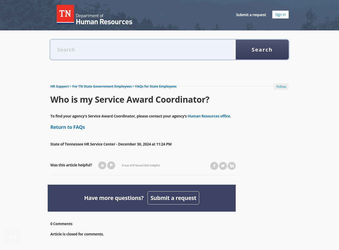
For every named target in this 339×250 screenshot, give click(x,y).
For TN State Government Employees (102, 86)
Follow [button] (281, 86)
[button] (102, 165)
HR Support (59, 86)
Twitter (223, 166)
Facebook (214, 166)
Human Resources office (209, 116)
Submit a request (251, 14)
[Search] (143, 50)
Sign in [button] (280, 14)
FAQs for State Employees (155, 86)
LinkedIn (232, 166)
